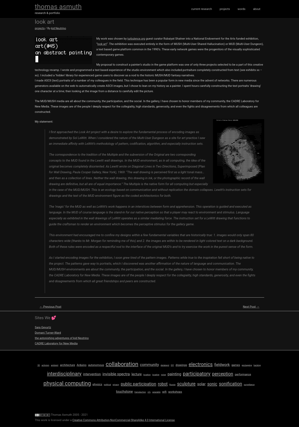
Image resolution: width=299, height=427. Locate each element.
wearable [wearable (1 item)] (156, 392)
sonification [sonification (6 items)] (230, 384)
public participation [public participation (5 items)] (138, 384)
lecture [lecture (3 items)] (137, 374)
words (244, 9)
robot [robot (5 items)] (163, 384)
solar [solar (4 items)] (201, 384)
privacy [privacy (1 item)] (116, 385)
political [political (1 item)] (107, 385)
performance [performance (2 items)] (243, 374)
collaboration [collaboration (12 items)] (122, 364)
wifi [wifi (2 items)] (164, 392)
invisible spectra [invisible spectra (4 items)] (116, 374)
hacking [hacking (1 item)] (257, 365)
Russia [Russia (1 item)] (172, 385)
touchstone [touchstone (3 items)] (124, 392)
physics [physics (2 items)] (97, 384)
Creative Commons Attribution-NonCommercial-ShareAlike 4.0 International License (125, 420)
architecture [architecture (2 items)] (67, 365)
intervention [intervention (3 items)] (92, 374)
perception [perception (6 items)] (222, 374)
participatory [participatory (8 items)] (196, 374)
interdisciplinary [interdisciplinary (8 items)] (64, 374)
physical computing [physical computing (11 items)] (67, 383)
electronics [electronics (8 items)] (201, 364)
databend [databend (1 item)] (165, 365)
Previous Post (51, 307)
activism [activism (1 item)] (45, 365)
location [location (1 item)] (147, 375)
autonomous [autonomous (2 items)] (96, 365)
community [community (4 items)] (149, 365)
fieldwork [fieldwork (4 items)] (222, 365)
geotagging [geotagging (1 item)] (247, 365)
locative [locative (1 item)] (155, 375)
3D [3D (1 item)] (38, 365)
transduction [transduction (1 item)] (140, 392)
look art (102, 44)
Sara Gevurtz (43, 327)
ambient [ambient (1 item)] (54, 365)
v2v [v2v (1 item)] (149, 392)
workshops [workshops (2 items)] (175, 392)
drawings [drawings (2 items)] (181, 365)
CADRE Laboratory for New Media (56, 343)
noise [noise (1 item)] (163, 375)
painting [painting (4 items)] (174, 374)
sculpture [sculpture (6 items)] (186, 384)
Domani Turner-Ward (48, 333)
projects (229, 9)
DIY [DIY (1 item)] (172, 365)
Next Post (250, 307)
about (257, 9)
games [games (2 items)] (235, 365)
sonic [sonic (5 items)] (212, 384)
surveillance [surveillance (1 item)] (249, 385)
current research (208, 9)
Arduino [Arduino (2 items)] (81, 365)
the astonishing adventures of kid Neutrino (62, 338)
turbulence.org (137, 38)
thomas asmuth (58, 7)
